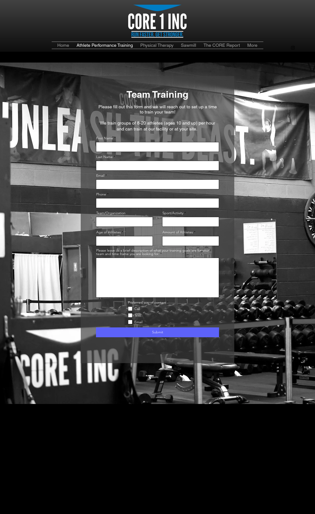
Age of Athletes (108, 232)
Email (100, 175)
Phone (101, 194)
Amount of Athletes (178, 232)
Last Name (104, 157)
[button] (222, 45)
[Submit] (157, 332)
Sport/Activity (172, 213)
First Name (104, 138)
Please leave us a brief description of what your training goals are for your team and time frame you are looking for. (152, 252)
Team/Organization (111, 213)
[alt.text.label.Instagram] (292, 47)
